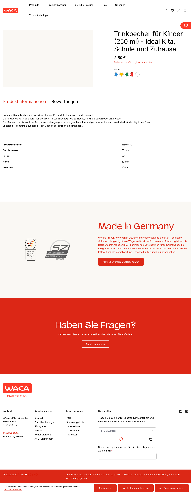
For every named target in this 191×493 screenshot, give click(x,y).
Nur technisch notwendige (135, 488)
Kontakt (38, 418)
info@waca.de (11, 432)
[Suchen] (166, 10)
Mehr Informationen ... (13, 489)
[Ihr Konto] (179, 10)
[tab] (24, 101)
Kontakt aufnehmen (95, 344)
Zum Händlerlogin (44, 422)
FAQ (68, 418)
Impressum (72, 434)
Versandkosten (125, 474)
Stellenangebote (75, 422)
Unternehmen (73, 426)
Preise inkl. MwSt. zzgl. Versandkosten (133, 62)
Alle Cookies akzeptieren (171, 488)
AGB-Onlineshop (43, 438)
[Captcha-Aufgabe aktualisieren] (151, 439)
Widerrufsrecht (42, 434)
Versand (38, 430)
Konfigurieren (105, 488)
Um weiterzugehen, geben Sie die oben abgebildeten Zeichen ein (127, 449)
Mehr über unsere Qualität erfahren (121, 262)
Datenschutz (73, 430)
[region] (48, 58)
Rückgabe (40, 426)
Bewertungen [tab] (64, 101)
